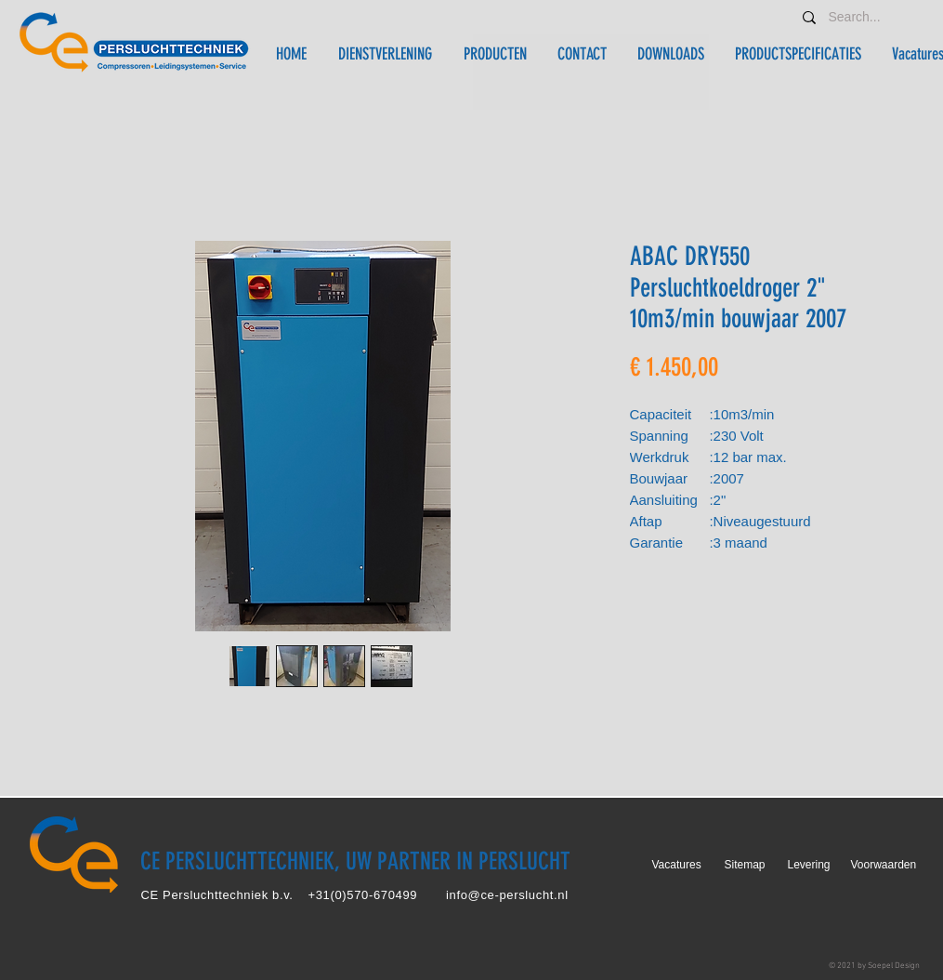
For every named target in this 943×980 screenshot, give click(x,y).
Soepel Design (894, 965)
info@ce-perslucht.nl (507, 895)
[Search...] (858, 17)
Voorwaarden (884, 864)
